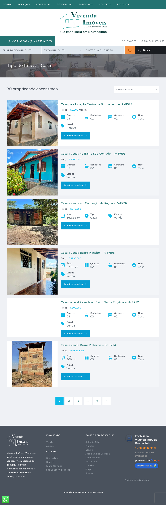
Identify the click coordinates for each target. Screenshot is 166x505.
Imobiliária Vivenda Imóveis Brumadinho (146, 439)
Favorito (129, 41)
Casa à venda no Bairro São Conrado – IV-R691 (93, 153)
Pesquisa (123, 4)
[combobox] (20, 50)
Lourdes (89, 465)
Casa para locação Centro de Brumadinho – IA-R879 (96, 104)
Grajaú (88, 469)
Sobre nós (86, 4)
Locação (24, 4)
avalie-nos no (146, 465)
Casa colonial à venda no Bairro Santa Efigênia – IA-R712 (100, 302)
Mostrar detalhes (75, 135)
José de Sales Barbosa (97, 453)
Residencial (64, 4)
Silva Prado (91, 461)
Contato (105, 4)
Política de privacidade (137, 480)
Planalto (89, 446)
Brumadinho (52, 458)
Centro (89, 449)
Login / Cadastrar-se (152, 41)
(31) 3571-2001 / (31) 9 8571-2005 (30, 41)
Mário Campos (54, 466)
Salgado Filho (92, 442)
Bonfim (50, 462)
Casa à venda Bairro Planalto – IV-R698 (88, 252)
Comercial (43, 4)
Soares (89, 473)
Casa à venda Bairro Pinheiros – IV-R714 (88, 345)
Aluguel (50, 446)
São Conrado (92, 457)
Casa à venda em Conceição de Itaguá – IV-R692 (94, 203)
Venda (7, 4)
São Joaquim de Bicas (58, 469)
